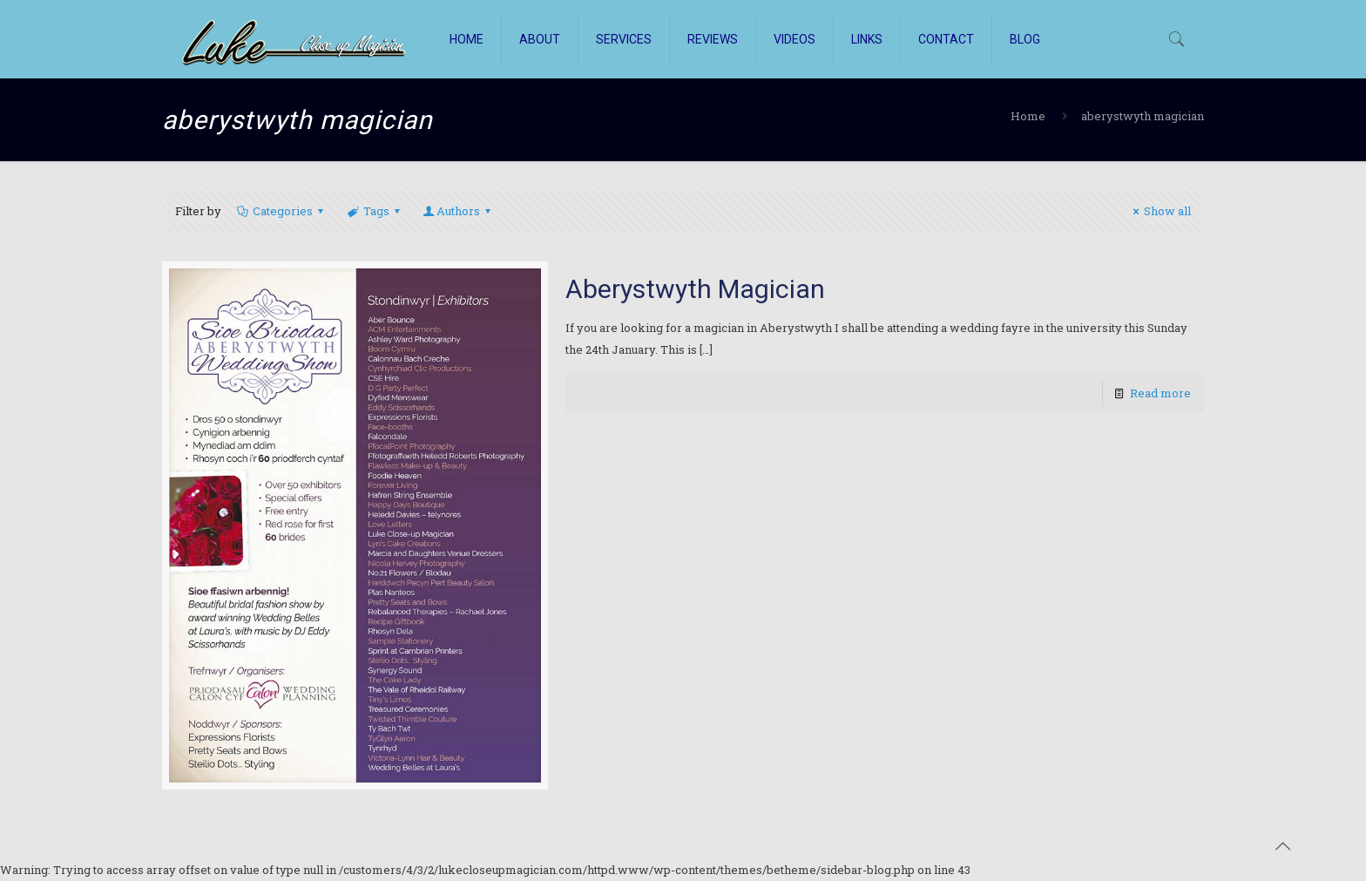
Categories (281, 211)
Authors (458, 211)
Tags (375, 211)
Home (1028, 116)
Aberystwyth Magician (695, 289)
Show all (1159, 211)
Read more (1160, 393)
